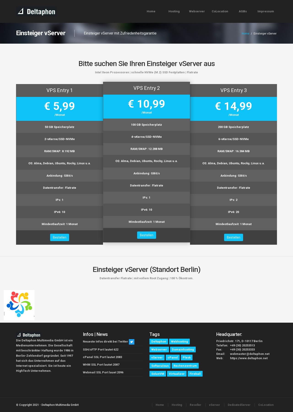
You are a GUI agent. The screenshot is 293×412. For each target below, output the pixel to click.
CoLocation (220, 11)
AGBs (243, 11)
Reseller (195, 405)
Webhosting (179, 341)
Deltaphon (158, 341)
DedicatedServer (239, 405)
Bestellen (59, 237)
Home (151, 11)
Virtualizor (177, 373)
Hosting (174, 11)
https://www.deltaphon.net (249, 358)
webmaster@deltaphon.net (249, 354)
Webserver (197, 11)
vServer (157, 357)
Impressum (266, 11)
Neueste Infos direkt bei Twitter (105, 341)
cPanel (173, 357)
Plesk (187, 357)
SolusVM (157, 373)
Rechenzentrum (185, 365)
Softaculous (160, 365)
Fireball (195, 373)
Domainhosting (183, 349)
